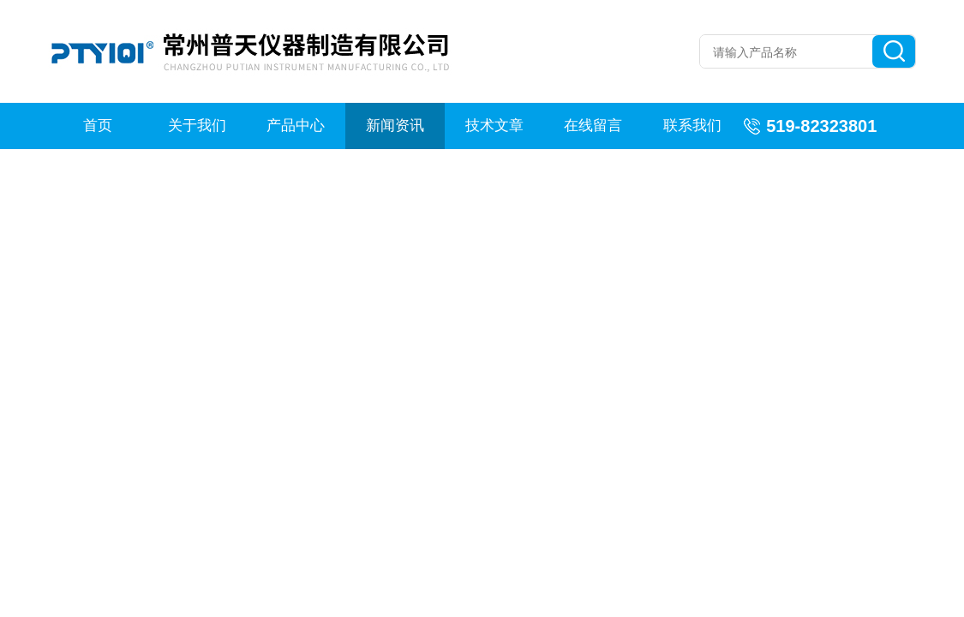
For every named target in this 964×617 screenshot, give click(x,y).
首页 (97, 125)
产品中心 (295, 125)
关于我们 (197, 125)
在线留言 (593, 125)
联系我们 (692, 125)
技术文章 (494, 125)
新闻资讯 (395, 125)
